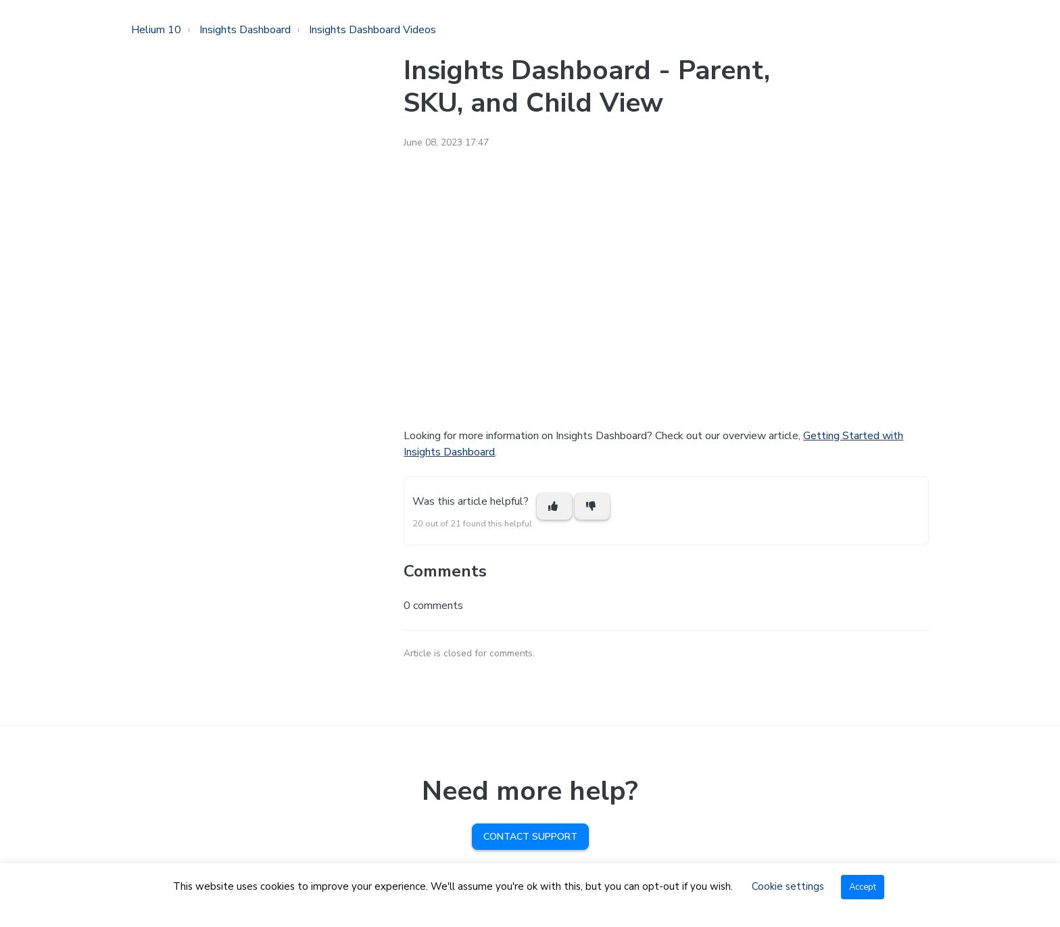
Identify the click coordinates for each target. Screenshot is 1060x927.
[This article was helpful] (554, 506)
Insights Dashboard (245, 29)
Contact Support (530, 836)
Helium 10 (156, 29)
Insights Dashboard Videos (372, 29)
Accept (862, 887)
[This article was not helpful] (592, 506)
